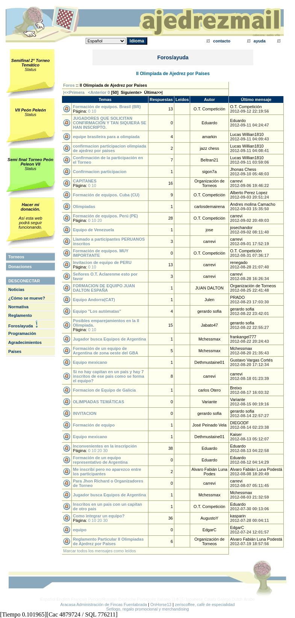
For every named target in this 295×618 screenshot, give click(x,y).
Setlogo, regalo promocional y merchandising (147, 609)
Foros (69, 85)
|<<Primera (74, 92)
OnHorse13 (160, 604)
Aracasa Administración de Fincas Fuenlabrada (103, 604)
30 (105, 450)
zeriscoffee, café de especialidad (204, 604)
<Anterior (96, 92)
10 (94, 111)
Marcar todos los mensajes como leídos (99, 551)
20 (99, 220)
